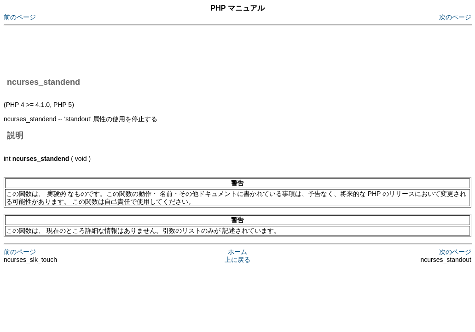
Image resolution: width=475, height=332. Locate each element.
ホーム (237, 251)
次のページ (455, 17)
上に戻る (237, 259)
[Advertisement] (171, 50)
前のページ (20, 17)
